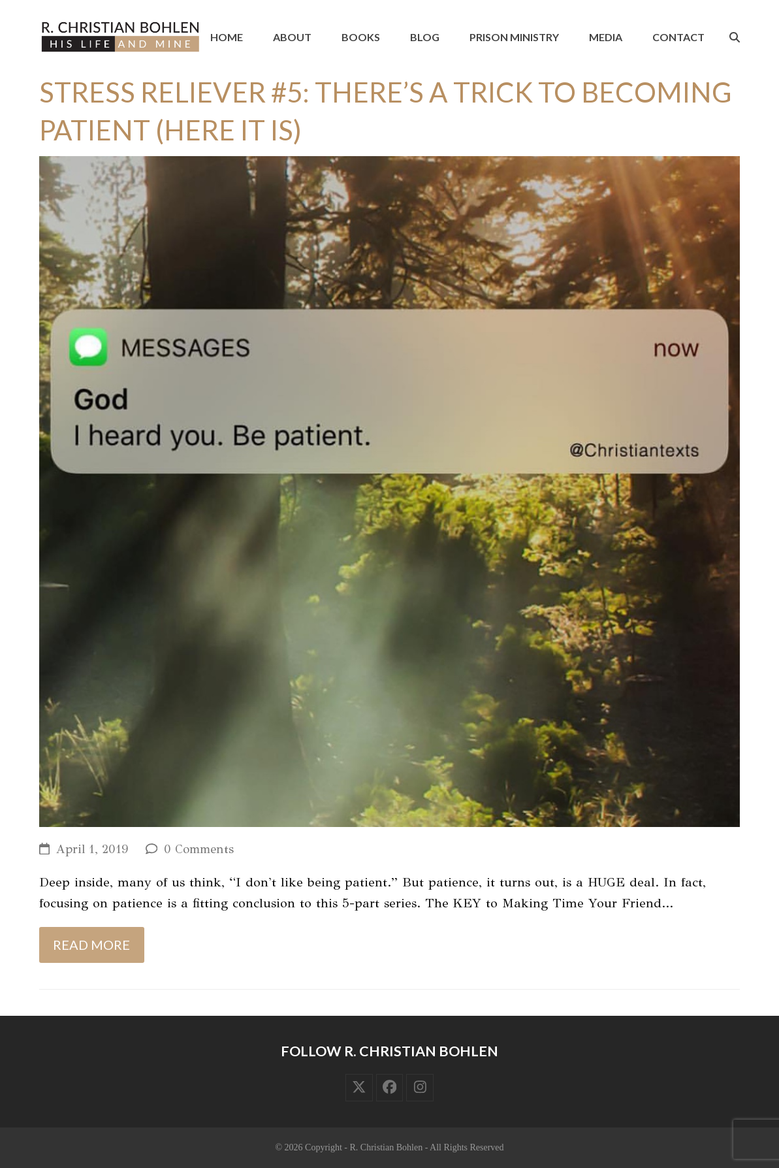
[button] (735, 37)
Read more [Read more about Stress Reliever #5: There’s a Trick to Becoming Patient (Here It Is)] (91, 944)
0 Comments (199, 849)
